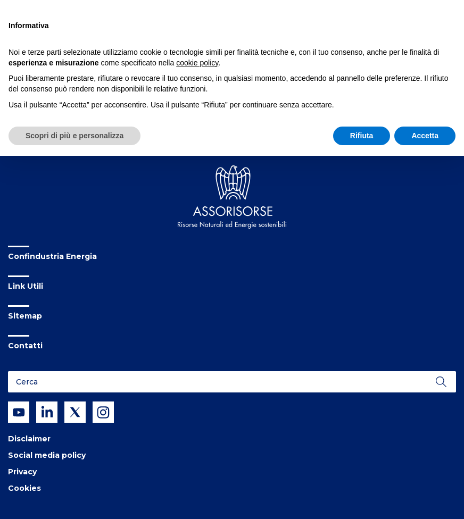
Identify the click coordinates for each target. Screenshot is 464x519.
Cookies (24, 488)
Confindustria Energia (52, 256)
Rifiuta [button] (362, 135)
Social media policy (47, 455)
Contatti (25, 345)
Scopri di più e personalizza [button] (74, 135)
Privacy (22, 471)
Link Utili (25, 286)
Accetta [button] (424, 135)
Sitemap (25, 316)
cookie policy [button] (197, 62)
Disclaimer (29, 438)
